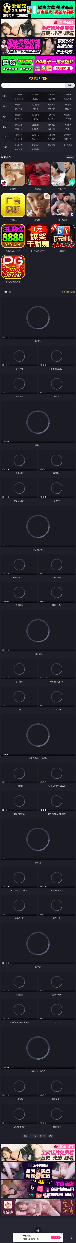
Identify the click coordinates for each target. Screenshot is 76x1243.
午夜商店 (35, 145)
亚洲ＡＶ (18, 104)
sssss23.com (38, 78)
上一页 (33, 1136)
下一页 (42, 1136)
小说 (5, 136)
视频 (5, 106)
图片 (5, 126)
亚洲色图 (35, 125)
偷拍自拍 (35, 114)
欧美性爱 (67, 114)
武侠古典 (67, 135)
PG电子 (19, 94)
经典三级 (35, 119)
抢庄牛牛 (67, 99)
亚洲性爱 (18, 114)
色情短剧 (35, 149)
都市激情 (18, 135)
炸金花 (35, 99)
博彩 (5, 96)
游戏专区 (67, 94)
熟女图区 (51, 129)
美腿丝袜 (18, 129)
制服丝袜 (18, 119)
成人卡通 (51, 114)
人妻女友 (51, 135)
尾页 (51, 1136)
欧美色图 (51, 125)
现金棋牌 (51, 99)
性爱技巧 (67, 139)
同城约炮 (18, 145)
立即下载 (55, 1237)
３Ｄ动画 (67, 104)
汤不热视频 (67, 145)
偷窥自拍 (18, 125)
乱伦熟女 (51, 119)
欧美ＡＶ (51, 104)
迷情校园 (18, 139)
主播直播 (51, 109)
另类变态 (67, 119)
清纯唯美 (35, 129)
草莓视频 (51, 145)
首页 (25, 1136)
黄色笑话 (51, 139)
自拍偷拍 (35, 104)
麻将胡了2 (19, 99)
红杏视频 (18, 149)
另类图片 (67, 129)
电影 (5, 116)
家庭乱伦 (35, 135)
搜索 (70, 85)
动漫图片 (67, 125)
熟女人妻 (18, 109)
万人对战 (51, 94)
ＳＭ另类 (67, 109)
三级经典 (6, 292)
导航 (5, 146)
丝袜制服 (35, 109)
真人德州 (35, 94)
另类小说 (35, 139)
